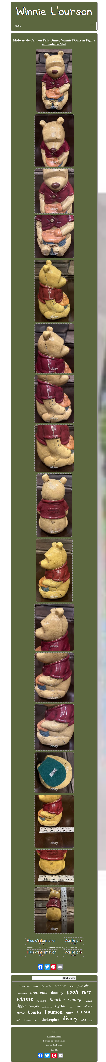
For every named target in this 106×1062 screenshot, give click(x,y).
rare (86, 992)
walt (90, 1021)
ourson (84, 1012)
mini (83, 1020)
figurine (57, 999)
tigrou (60, 1005)
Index (54, 1032)
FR (56, 1049)
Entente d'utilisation (54, 1045)
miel (72, 986)
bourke (34, 1012)
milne (36, 986)
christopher (50, 1019)
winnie (25, 999)
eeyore (71, 1007)
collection (24, 986)
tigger (21, 1005)
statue (21, 1013)
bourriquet (22, 993)
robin (69, 1013)
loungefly (34, 1006)
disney (70, 1018)
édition (88, 1006)
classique (41, 1000)
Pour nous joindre (54, 1036)
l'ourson (54, 1012)
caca (89, 1000)
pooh (73, 992)
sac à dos (60, 986)
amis (79, 1006)
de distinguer (47, 1007)
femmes (27, 1020)
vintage (75, 999)
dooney (57, 992)
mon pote (39, 992)
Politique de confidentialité (54, 1041)
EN (52, 1049)
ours (36, 1020)
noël (18, 1020)
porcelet (83, 985)
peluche (47, 986)
